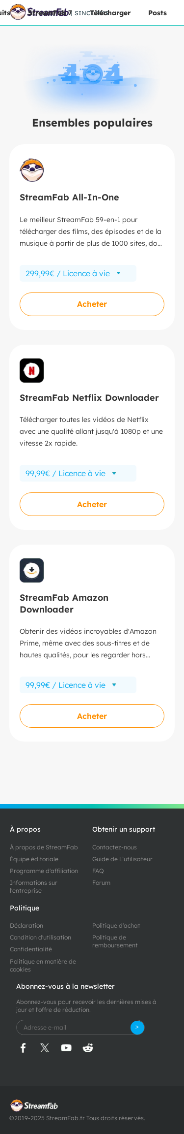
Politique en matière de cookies (43, 965)
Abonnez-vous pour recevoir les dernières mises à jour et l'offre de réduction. (86, 1005)
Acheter (92, 304)
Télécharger (110, 12)
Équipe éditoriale (34, 859)
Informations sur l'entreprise (33, 886)
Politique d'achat (116, 925)
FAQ (98, 871)
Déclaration (26, 925)
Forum (101, 882)
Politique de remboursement (115, 941)
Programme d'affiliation (44, 871)
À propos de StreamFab (44, 847)
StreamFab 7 (50, 12)
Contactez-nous (114, 847)
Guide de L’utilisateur (122, 859)
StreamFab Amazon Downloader (64, 603)
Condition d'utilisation (40, 937)
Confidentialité (31, 949)
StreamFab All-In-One (69, 197)
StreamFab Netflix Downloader (89, 397)
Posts (157, 12)
